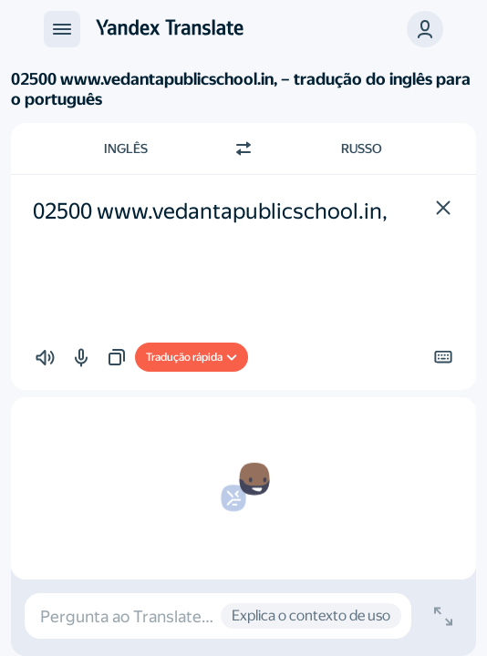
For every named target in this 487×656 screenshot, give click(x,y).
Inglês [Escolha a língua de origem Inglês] (126, 148)
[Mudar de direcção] (243, 148)
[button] (425, 29)
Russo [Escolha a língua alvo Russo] (361, 148)
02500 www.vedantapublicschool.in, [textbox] (210, 211)
